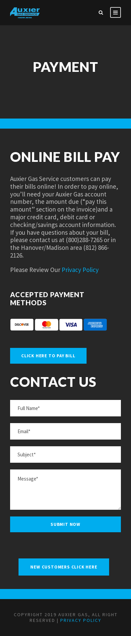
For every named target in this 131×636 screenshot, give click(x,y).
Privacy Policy (80, 270)
